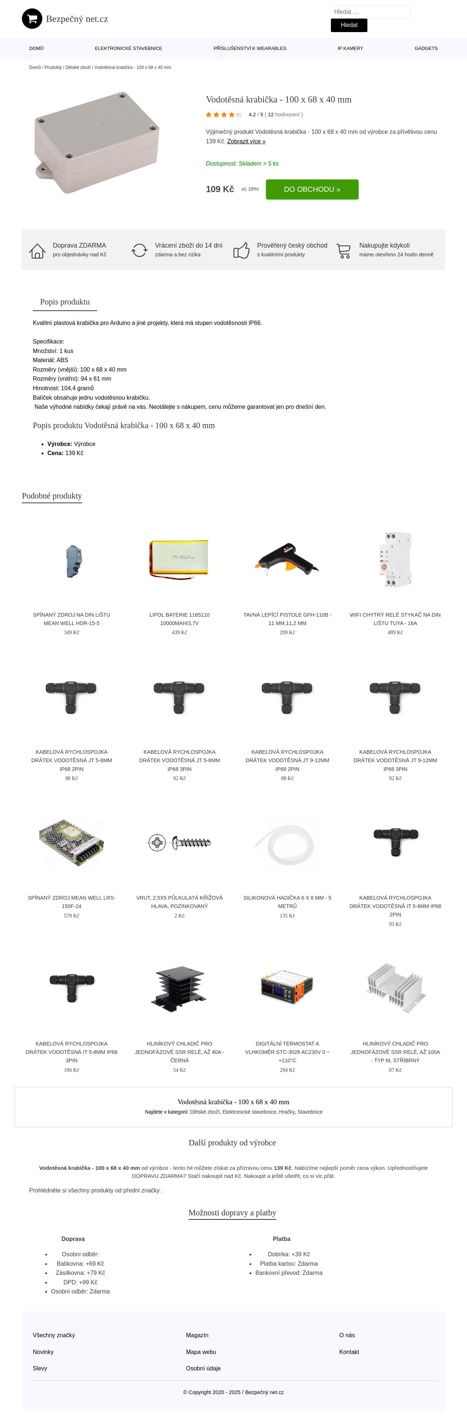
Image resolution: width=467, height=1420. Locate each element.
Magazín (197, 1335)
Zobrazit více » (246, 141)
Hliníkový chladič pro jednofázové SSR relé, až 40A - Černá (179, 1052)
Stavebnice (310, 1112)
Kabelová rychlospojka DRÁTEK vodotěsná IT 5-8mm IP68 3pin (71, 1052)
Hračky (287, 1112)
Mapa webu (201, 1352)
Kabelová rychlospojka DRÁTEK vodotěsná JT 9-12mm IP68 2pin (287, 760)
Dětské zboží (77, 67)
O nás (347, 1335)
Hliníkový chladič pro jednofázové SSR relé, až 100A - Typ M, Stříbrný (395, 1052)
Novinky (43, 1352)
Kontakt (349, 1352)
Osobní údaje (203, 1368)
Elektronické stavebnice (128, 48)
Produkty (53, 67)
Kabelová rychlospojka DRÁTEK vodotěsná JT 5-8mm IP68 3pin (179, 760)
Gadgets (426, 48)
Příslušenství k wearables (249, 48)
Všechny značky (54, 1335)
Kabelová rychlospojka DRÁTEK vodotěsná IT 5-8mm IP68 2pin (395, 906)
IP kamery (350, 48)
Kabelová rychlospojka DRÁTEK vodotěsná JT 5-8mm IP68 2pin (71, 760)
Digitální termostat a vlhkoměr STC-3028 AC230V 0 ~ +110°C (287, 1052)
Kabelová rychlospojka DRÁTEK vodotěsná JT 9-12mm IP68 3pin (395, 760)
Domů (36, 48)
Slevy (40, 1368)
